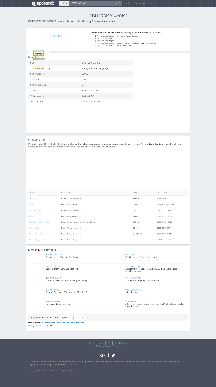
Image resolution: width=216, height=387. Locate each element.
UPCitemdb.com (102, 346)
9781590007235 (133, 278)
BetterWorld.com (36, 210)
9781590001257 (53, 266)
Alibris (31, 204)
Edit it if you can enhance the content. (63, 322)
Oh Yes (66, 318)
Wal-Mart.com (35, 228)
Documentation (141, 4)
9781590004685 (53, 278)
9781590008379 (133, 290)
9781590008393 (53, 301)
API (126, 4)
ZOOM (62, 36)
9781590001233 (133, 254)
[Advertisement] (162, 78)
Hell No (79, 318)
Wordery (32, 198)
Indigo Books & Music (37, 234)
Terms (100, 343)
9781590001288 (133, 266)
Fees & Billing (120, 343)
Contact (117, 346)
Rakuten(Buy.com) (37, 240)
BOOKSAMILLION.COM (39, 222)
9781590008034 (54, 290)
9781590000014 (53, 254)
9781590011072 (132, 301)
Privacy (91, 343)
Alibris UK (33, 216)
